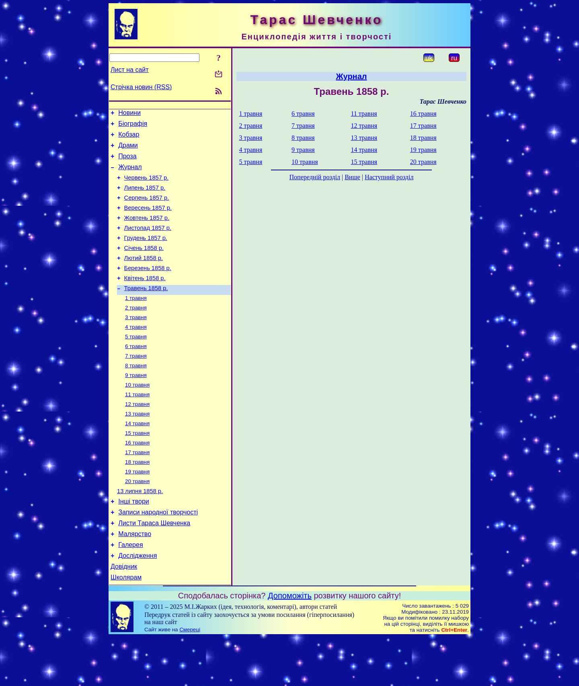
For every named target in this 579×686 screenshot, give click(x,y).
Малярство (134, 577)
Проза (127, 162)
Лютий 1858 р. (143, 276)
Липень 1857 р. (145, 197)
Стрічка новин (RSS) (141, 87)
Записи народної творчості (158, 553)
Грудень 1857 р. (145, 253)
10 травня (137, 415)
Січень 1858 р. (144, 265)
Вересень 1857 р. (148, 220)
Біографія (132, 126)
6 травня (136, 373)
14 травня (137, 456)
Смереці (189, 678)
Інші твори (133, 541)
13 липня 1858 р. (140, 530)
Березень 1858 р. (147, 287)
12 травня (137, 435)
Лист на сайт (130, 69)
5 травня (136, 362)
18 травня (137, 498)
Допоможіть (290, 644)
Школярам (126, 626)
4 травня (136, 352)
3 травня (136, 341)
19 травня (137, 509)
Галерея (130, 589)
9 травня (136, 404)
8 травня (136, 394)
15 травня (137, 467)
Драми (128, 150)
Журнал (130, 174)
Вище (352, 177)
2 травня (136, 331)
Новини (129, 114)
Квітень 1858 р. (145, 298)
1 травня (136, 320)
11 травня (137, 425)
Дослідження (137, 601)
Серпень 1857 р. (146, 208)
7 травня (136, 383)
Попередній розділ (315, 177)
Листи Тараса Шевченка (154, 565)
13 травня (137, 446)
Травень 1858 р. (146, 310)
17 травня (137, 488)
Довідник (124, 613)
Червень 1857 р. (146, 186)
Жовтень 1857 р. (146, 231)
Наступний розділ (389, 177)
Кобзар (128, 138)
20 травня (137, 519)
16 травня (137, 477)
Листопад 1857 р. (147, 242)
